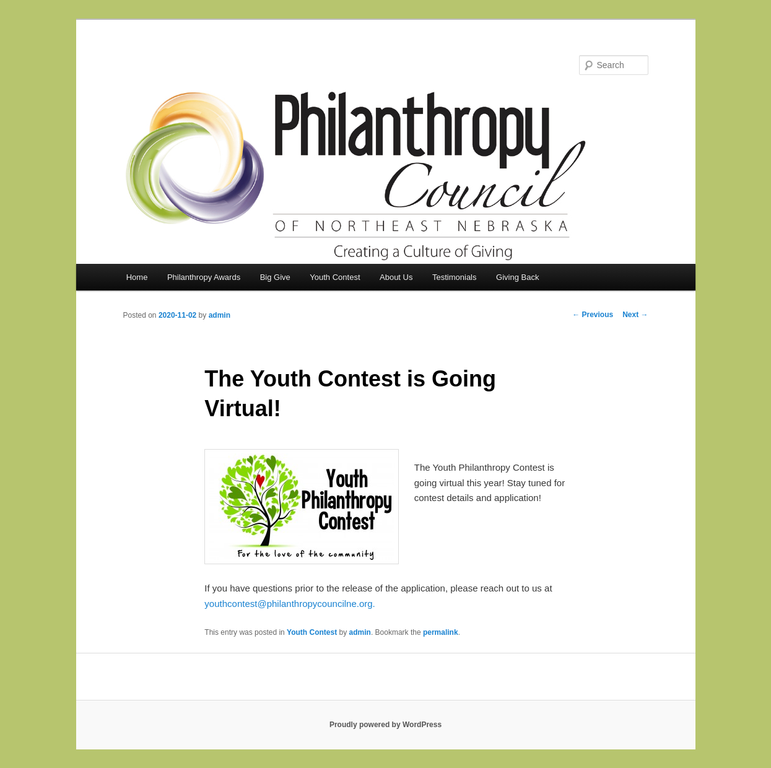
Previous (592, 314)
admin (219, 315)
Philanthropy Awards (203, 277)
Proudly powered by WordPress (385, 724)
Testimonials (454, 277)
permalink (440, 632)
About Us (396, 277)
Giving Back (517, 277)
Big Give (275, 277)
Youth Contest (335, 277)
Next (635, 314)
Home (137, 277)
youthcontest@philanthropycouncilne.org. (289, 603)
